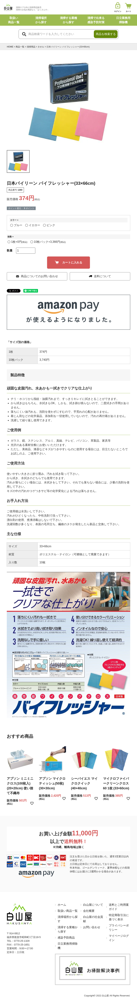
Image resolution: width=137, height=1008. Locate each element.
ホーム (62, 904)
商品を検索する (106, 34)
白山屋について (93, 904)
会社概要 (89, 910)
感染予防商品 (66, 937)
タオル (41, 47)
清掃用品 (31, 47)
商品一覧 (20, 47)
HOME (10, 47)
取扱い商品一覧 (68, 910)
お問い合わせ (91, 927)
